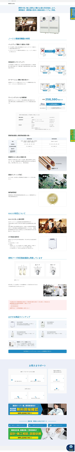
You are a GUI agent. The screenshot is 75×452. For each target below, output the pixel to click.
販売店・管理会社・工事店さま (36, 382)
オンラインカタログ (57, 382)
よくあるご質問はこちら (19, 399)
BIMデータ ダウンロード (38, 426)
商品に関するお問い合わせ (36, 399)
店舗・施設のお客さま (19, 382)
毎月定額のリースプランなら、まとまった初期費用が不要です (37, 352)
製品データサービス (58, 426)
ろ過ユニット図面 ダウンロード (18, 426)
